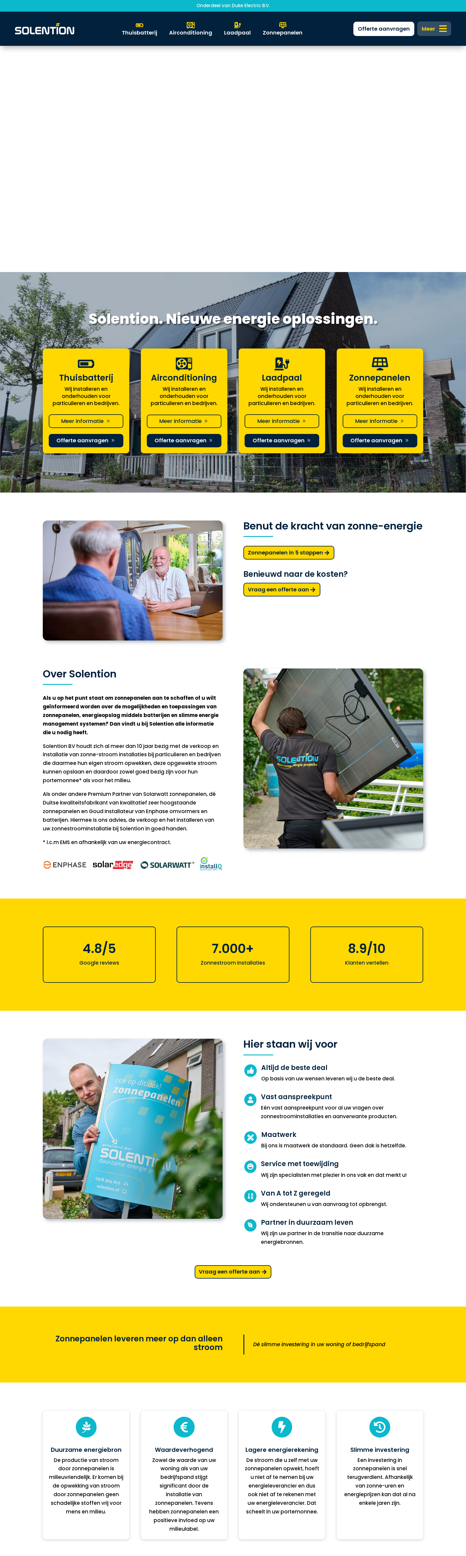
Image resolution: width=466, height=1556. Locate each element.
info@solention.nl (261, 1440)
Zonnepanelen (62, 1421)
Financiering (156, 1431)
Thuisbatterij (59, 1431)
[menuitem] (434, 28)
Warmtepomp (61, 1440)
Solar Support (60, 1459)
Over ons (152, 1459)
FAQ (146, 1440)
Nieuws (150, 1450)
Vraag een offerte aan (278, 363)
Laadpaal (55, 1450)
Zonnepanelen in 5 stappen (285, 326)
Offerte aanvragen (82, 214)
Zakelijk (150, 1421)
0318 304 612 (254, 1450)
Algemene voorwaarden (368, 1450)
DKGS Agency (247, 1523)
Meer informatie (82, 195)
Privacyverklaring (359, 1440)
